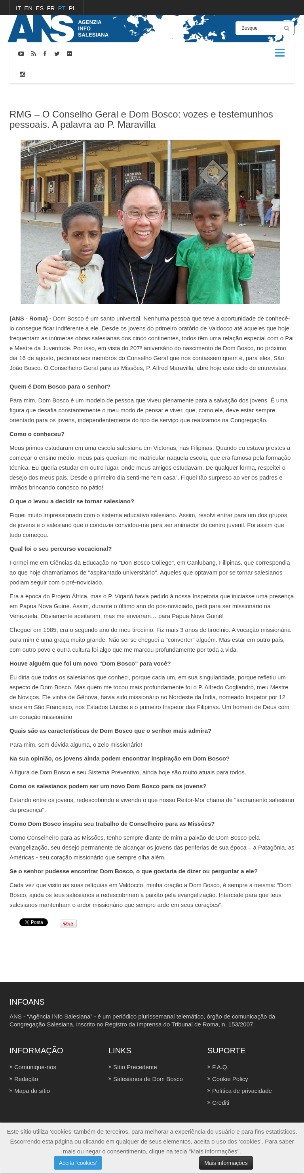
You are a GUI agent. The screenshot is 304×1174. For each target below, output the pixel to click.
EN (29, 8)
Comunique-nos (35, 1067)
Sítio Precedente (135, 1067)
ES (40, 8)
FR (51, 8)
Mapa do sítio (32, 1090)
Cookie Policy (230, 1078)
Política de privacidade (242, 1090)
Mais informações (226, 1163)
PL (72, 8)
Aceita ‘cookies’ (78, 1163)
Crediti (220, 1102)
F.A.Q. (220, 1067)
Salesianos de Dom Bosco (148, 1078)
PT (62, 8)
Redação (26, 1078)
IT (19, 8)
